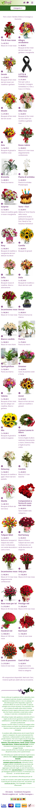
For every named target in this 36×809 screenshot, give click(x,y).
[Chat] (28, 2)
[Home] (25, 2)
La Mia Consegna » (26, 794)
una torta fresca (17, 770)
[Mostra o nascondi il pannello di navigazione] (32, 2)
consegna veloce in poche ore (12, 762)
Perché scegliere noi (10, 794)
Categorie (17, 8)
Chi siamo (9, 792)
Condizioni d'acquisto (22, 792)
